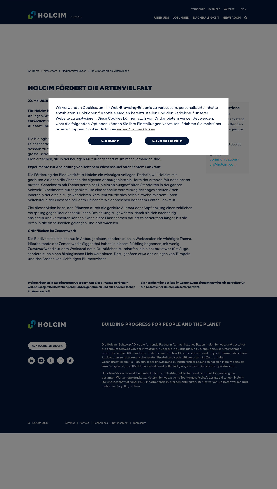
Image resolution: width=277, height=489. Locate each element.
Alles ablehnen (110, 140)
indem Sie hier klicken (136, 129)
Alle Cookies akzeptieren (167, 140)
